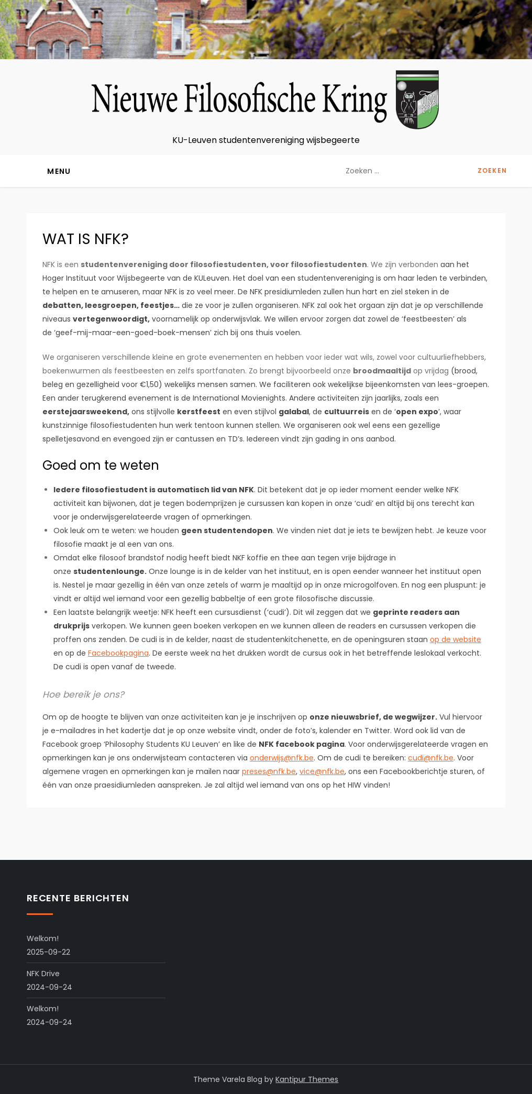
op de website (455, 639)
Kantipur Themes (306, 1079)
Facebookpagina (118, 653)
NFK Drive (43, 973)
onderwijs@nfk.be (282, 758)
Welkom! (43, 938)
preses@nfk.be (269, 771)
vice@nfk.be (322, 771)
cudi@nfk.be (430, 758)
